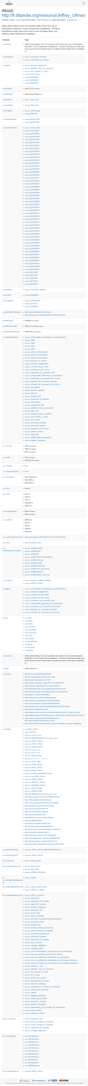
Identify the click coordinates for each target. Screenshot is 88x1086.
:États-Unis (32, 105)
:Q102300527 (32, 237)
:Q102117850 (32, 139)
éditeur (7, 580)
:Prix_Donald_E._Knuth (36, 71)
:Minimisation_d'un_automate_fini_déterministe (45, 1007)
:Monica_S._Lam (34, 966)
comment (7, 656)
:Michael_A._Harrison (35, 1001)
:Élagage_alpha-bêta (35, 995)
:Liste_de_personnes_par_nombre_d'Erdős (43, 954)
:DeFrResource (32, 1039)
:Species (29, 650)
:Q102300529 (32, 243)
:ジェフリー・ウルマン (36, 759)
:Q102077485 (32, 122)
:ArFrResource (31, 1042)
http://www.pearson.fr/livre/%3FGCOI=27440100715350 (45, 315)
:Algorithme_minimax (35, 904)
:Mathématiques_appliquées (38, 437)
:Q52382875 (32, 83)
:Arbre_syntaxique (34, 916)
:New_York (32, 100)
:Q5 (28, 636)
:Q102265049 (32, 187)
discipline (7, 111)
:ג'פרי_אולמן (32, 753)
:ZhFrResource (32, 1063)
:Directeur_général (34, 390)
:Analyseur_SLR (34, 910)
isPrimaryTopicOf (10, 855)
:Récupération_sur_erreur (37, 981)
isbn (6, 457)
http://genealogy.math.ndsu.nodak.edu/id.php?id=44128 (45, 689)
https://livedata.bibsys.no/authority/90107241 (41, 841)
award (6, 65)
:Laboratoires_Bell (34, 405)
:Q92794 (30, 732)
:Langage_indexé (34, 948)
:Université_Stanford (35, 289)
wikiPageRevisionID (11, 332)
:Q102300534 (32, 257)
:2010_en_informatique (36, 355)
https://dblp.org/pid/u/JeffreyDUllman (38, 800)
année (7, 446)
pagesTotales (10, 511)
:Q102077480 (32, 119)
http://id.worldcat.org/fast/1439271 (37, 832)
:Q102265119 (32, 222)
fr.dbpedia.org (72, 20)
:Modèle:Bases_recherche (37, 575)
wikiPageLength (10, 326)
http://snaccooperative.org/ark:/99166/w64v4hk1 (42, 703)
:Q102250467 (32, 169)
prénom (8, 520)
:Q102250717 (32, 178)
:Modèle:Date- (33, 551)
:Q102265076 (32, 210)
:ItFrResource (31, 1060)
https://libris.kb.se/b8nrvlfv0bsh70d (37, 823)
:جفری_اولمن (32, 750)
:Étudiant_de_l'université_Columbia (41, 381)
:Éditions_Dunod (34, 431)
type (5, 618)
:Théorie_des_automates (37, 990)
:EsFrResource (32, 1054)
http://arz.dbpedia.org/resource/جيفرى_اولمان (41, 738)
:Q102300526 (32, 234)
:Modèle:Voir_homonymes (37, 569)
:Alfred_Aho (32, 898)
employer (7, 289)
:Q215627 (31, 633)
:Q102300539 (32, 266)
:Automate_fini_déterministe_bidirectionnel (43, 919)
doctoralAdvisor (10, 119)
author (8, 861)
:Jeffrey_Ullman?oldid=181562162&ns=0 (43, 850)
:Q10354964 (32, 77)
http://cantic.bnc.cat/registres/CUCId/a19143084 (42, 701)
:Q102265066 (32, 198)
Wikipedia (27, 1083)
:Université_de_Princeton (37, 60)
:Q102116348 (32, 137)
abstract (7, 44)
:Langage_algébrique (35, 945)
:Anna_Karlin (32, 128)
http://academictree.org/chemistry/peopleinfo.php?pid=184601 (47, 706)
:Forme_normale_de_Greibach (39, 931)
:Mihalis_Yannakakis (35, 440)
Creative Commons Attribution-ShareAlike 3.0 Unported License (64, 1083)
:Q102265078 (32, 216)
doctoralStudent (10, 128)
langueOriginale (10, 471)
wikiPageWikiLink (10, 337)
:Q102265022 (32, 184)
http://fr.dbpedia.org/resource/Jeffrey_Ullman (43, 15)
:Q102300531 (32, 249)
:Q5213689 (31, 272)
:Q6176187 (31, 281)
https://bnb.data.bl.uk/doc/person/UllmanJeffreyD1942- (44, 844)
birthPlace (8, 100)
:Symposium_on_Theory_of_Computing (42, 987)
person (18, 20)
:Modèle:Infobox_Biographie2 (38, 557)
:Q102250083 (32, 151)
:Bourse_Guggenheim (36, 65)
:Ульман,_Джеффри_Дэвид (38, 773)
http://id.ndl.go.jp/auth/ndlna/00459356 (39, 826)
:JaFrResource (32, 1051)
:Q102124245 (32, 145)
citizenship (8, 105)
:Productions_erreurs (35, 978)
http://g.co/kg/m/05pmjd (33, 820)
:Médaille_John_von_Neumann (39, 68)
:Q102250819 (32, 181)
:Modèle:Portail (33, 563)
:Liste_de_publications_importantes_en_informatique (47, 957)
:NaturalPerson (31, 641)
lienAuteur (8, 477)
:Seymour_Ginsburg (35, 984)
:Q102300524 (32, 228)
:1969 (30, 346)
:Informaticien (32, 301)
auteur (8, 1019)
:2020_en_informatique (36, 358)
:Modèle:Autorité (34, 548)
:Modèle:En (32, 554)
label (6, 668)
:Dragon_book (33, 396)
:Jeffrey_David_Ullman (36, 887)
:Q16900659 (32, 295)
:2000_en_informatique (36, 352)
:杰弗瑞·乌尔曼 (33, 791)
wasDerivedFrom (10, 850)
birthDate (7, 89)
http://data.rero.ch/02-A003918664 (37, 695)
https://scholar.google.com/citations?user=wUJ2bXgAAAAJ (46, 692)
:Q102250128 (32, 154)
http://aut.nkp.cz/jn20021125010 (36, 709)
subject (6, 589)
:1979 (30, 349)
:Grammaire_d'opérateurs (37, 934)
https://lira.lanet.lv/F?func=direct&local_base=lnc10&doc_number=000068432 (53, 724)
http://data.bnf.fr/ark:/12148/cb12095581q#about (42, 797)
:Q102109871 (32, 134)
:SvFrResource (32, 1036)
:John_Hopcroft (33, 942)
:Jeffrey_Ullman (31, 729)
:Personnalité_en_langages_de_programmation (45, 337)
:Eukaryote (30, 647)
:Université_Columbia (35, 57)
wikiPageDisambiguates (13, 880)
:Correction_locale (34, 922)
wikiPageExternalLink (12, 312)
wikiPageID (8, 321)
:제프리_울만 (33, 761)
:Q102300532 (32, 252)
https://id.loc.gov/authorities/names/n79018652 (42, 803)
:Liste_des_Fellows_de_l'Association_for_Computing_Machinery (51, 963)
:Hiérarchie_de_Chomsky (37, 939)
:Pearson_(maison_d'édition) (38, 414)
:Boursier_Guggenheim (36, 364)
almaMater (8, 57)
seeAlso (7, 674)
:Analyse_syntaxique (35, 907)
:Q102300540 (32, 269)
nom (6, 494)
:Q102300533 (32, 254)
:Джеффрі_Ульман (35, 785)
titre (6, 543)
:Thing (28, 618)
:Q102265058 (32, 190)
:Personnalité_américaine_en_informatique (43, 375)
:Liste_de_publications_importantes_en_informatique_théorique (51, 960)
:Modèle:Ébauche (34, 572)
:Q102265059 (32, 193)
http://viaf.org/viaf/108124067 (35, 815)
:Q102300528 (32, 240)
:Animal (28, 644)
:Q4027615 (31, 114)
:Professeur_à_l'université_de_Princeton (42, 378)
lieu (6, 488)
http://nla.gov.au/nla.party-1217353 (37, 680)
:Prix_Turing (32, 74)
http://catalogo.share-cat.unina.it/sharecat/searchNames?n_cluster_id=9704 (52, 712)
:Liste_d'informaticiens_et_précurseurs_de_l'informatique (48, 951)
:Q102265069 (32, 201)
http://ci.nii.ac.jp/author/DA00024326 (38, 674)
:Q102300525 (32, 231)
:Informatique (32, 111)
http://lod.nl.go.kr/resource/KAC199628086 (40, 835)
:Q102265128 (32, 225)
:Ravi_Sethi (32, 131)
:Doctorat (31, 393)
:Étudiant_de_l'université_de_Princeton (42, 384)
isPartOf (7, 295)
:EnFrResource (32, 1057)
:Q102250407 (32, 166)
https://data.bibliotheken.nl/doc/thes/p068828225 (42, 838)
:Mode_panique (33, 1010)
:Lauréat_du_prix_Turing (37, 370)
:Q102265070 (32, 204)
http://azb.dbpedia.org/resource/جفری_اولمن (41, 794)
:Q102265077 (32, 213)
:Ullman (30, 878)
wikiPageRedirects (12, 887)
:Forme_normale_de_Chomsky (39, 928)
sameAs (7, 729)
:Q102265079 (32, 219)
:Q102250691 (32, 175)
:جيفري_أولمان (33, 735)
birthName (8, 94)
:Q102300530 (32, 246)
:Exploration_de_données (37, 399)
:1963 (30, 340)
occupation (8, 301)
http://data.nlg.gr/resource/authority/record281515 (43, 829)
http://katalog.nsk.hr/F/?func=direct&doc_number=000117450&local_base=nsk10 (54, 715)
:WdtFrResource (32, 1066)
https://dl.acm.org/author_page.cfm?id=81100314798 (44, 683)
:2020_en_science (34, 895)
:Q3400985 (31, 306)
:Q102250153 (32, 157)
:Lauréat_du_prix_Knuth (37, 367)
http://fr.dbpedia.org (44, 20)
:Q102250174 (32, 160)
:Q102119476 (32, 142)
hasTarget (8, 1036)
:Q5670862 (31, 278)
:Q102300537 (32, 263)
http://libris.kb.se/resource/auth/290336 (39, 818)
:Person (29, 621)
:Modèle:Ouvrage (34, 560)
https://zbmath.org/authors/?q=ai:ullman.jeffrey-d (42, 686)
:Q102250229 (32, 163)
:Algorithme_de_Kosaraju (37, 901)
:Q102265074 (32, 207)
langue (7, 466)
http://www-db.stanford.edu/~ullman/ (38, 312)
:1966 (30, 343)
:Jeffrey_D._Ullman (35, 782)
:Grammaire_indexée (35, 937)
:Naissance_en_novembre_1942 (40, 373)
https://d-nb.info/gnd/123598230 (36, 812)
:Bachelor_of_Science (36, 361)
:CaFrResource (32, 1048)
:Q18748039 (32, 80)
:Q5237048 (31, 275)
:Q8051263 (31, 284)
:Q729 (29, 638)
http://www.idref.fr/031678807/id (36, 809)
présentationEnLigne (12, 537)
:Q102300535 (32, 260)
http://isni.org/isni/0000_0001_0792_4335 (40, 677)
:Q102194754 (32, 148)
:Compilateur (32, 387)
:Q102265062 (32, 195)
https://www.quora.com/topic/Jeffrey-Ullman (40, 698)
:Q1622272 (31, 304)
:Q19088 (30, 630)
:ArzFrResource (32, 1045)
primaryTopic (10, 1071)
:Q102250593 (32, 172)
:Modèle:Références (35, 566)
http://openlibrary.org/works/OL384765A (39, 806)
